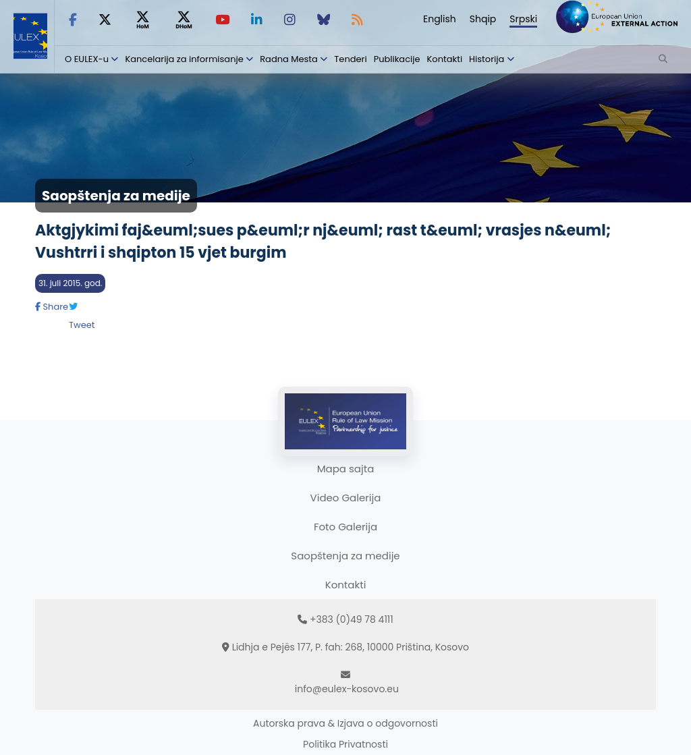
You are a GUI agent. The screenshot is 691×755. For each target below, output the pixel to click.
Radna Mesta (289, 59)
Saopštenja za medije (345, 556)
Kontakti (445, 59)
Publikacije (397, 59)
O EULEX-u (87, 59)
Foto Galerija (345, 527)
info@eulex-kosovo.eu (347, 689)
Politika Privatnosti (345, 744)
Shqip (483, 19)
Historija (486, 59)
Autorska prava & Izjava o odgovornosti (345, 723)
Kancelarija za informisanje (185, 59)
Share (51, 306)
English (439, 19)
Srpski (523, 19)
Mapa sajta (346, 469)
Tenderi (350, 59)
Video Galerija (345, 498)
